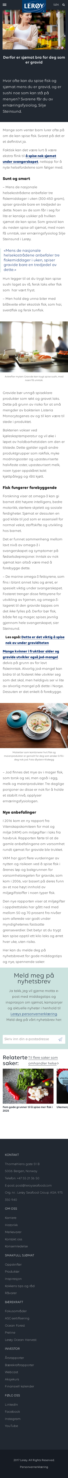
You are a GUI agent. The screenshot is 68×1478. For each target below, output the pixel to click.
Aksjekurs (12, 1379)
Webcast (11, 1372)
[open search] (59, 4)
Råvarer (11, 1293)
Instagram (12, 1419)
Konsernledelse (16, 1246)
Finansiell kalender (19, 1386)
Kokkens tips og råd (20, 1286)
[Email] (30, 1039)
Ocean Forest (15, 1325)
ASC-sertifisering (17, 1318)
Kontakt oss (13, 1239)
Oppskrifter (13, 1264)
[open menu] (4, 5)
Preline (10, 1333)
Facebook (12, 1412)
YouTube (11, 1426)
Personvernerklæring (34, 1467)
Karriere (10, 1218)
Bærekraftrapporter (19, 1365)
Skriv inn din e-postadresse (25, 1032)
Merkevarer (13, 1232)
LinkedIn (11, 1405)
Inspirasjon (13, 1279)
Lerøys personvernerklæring (34, 1014)
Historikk (11, 1225)
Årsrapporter (14, 1358)
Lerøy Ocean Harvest (20, 1340)
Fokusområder (16, 1311)
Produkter (12, 1272)
